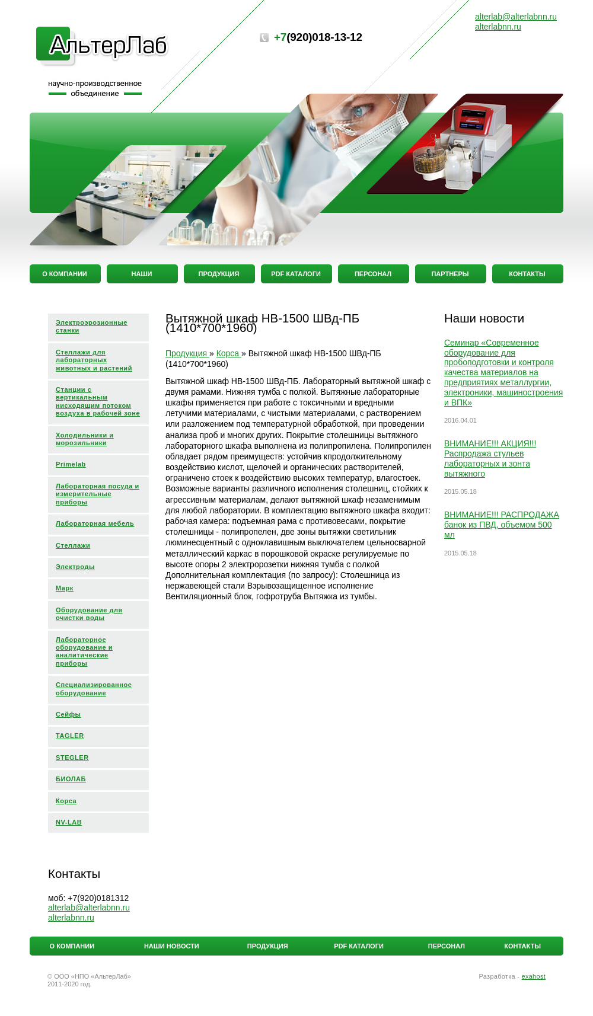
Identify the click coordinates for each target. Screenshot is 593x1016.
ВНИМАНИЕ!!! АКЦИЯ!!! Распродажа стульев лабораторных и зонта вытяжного (490, 458)
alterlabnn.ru (71, 917)
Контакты (522, 946)
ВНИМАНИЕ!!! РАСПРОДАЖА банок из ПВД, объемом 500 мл (501, 524)
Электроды (75, 566)
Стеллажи (73, 545)
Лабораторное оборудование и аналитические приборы (84, 651)
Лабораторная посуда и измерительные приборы (97, 494)
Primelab (71, 464)
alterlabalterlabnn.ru (89, 907)
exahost (534, 976)
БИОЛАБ (71, 778)
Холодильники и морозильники (85, 439)
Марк (65, 588)
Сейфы (68, 714)
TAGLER (70, 735)
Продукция (267, 946)
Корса (66, 800)
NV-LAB (69, 822)
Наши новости (171, 946)
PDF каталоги (359, 946)
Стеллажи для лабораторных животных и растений (94, 360)
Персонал (446, 946)
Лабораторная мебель (95, 523)
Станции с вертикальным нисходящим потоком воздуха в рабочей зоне (98, 401)
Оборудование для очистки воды (89, 613)
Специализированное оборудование (94, 688)
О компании (72, 946)
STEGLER (72, 757)
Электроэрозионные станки (91, 326)
